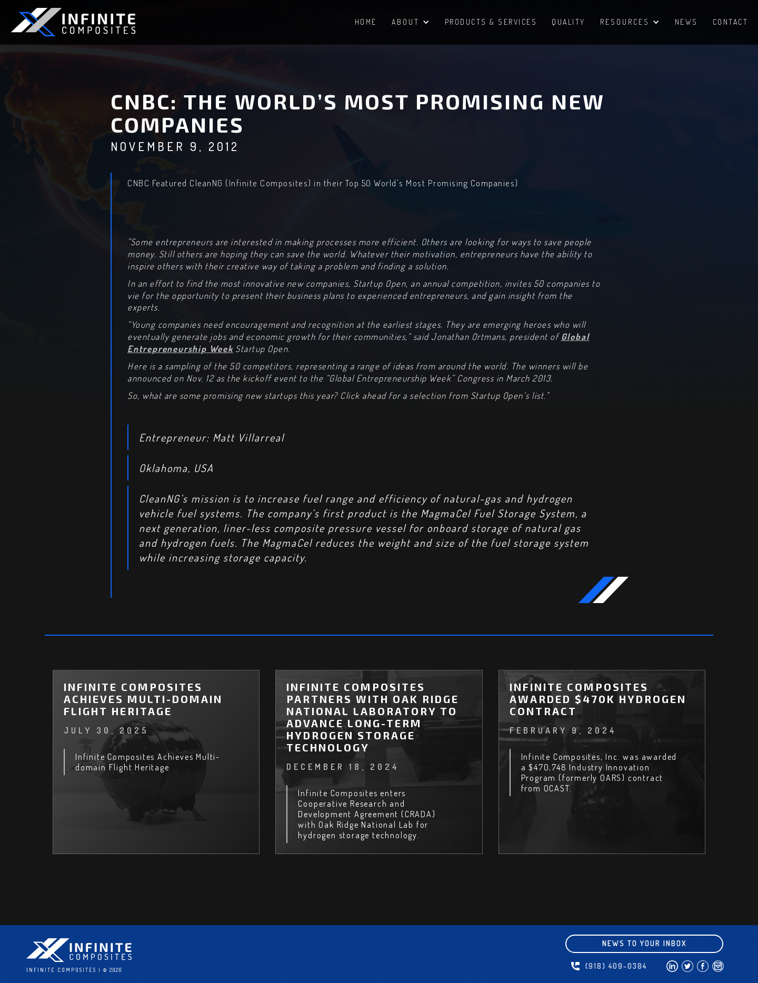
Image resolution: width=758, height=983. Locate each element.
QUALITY (568, 21)
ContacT (731, 21)
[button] (410, 23)
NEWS (686, 21)
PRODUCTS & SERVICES (491, 21)
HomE (366, 21)
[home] (89, 22)
